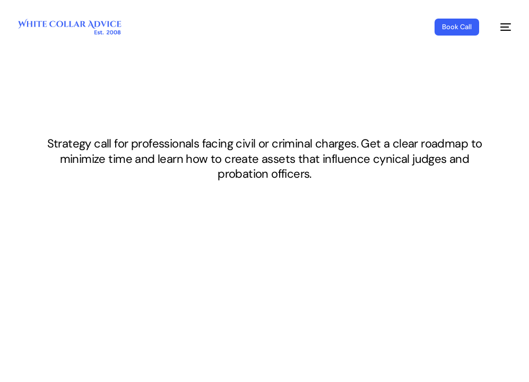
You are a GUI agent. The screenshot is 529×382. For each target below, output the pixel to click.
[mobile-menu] (500, 27)
